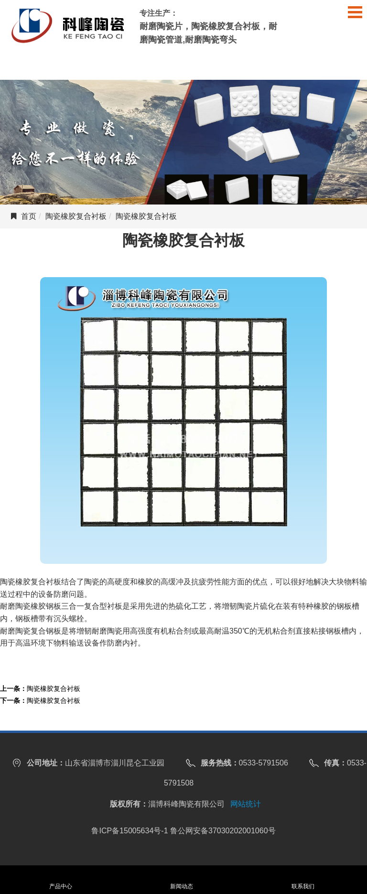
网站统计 (245, 804)
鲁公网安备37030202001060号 (223, 831)
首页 (28, 216)
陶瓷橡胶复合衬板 (76, 216)
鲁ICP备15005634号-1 (129, 831)
